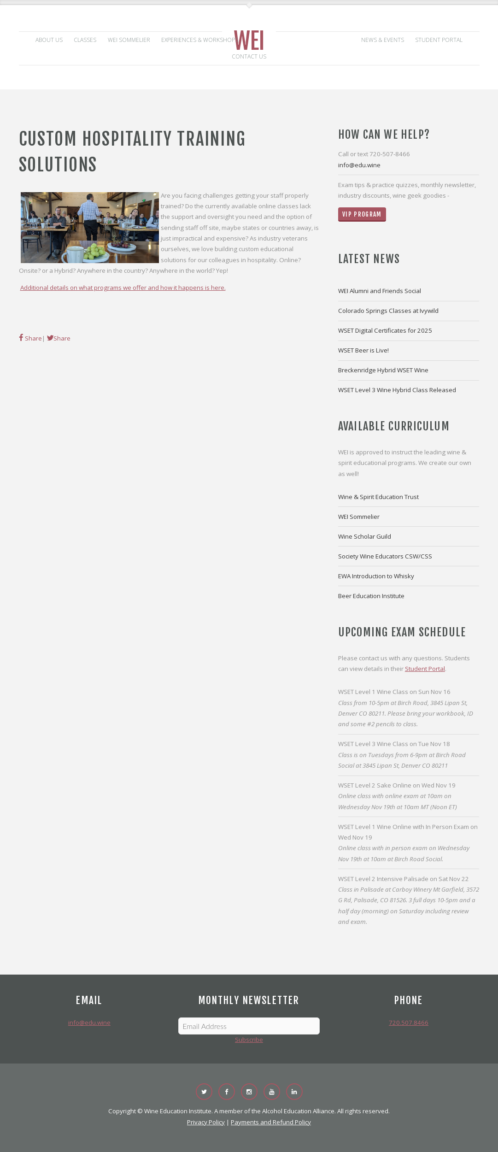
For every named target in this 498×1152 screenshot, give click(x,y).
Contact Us (249, 56)
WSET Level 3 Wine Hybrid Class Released (397, 390)
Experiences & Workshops (199, 40)
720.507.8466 (408, 1022)
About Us (49, 40)
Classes (85, 40)
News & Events (382, 40)
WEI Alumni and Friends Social (379, 291)
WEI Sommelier (129, 40)
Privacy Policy (206, 1122)
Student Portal (439, 40)
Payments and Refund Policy (271, 1122)
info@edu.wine (359, 165)
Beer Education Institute (371, 596)
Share (32, 338)
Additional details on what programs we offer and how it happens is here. (123, 287)
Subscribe (249, 1039)
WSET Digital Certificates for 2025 (385, 330)
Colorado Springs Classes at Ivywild (388, 310)
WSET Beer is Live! (363, 350)
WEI (249, 41)
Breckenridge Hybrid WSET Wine (383, 370)
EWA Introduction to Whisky (376, 576)
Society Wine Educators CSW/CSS (385, 556)
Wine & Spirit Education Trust (378, 497)
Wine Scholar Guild (364, 536)
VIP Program (362, 214)
